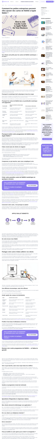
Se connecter (42, 1)
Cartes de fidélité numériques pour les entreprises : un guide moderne (49, 74)
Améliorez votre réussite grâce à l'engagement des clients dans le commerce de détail (49, 117)
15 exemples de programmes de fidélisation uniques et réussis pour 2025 (49, 22)
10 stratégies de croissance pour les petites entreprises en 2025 (49, 34)
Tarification (36, 1)
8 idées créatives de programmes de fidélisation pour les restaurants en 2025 (49, 47)
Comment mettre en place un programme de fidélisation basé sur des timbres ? (49, 96)
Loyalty (43, 14)
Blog (5, 5)
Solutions (17, 1)
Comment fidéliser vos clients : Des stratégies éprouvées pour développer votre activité (49, 110)
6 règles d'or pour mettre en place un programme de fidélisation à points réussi (49, 41)
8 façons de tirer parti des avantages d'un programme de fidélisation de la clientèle (49, 102)
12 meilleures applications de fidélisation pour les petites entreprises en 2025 (49, 62)
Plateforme (11, 1)
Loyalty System (44, 13)
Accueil (3, 5)
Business (43, 9)
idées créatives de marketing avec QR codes (22, 319)
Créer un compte (50, 1)
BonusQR (3, 51)
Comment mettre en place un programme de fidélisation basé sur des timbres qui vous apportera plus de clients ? (49, 55)
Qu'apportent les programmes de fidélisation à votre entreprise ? (49, 28)
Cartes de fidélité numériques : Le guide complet (49, 68)
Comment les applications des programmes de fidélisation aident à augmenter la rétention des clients (49, 89)
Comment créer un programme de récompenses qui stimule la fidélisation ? (49, 81)
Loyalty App (43, 12)
